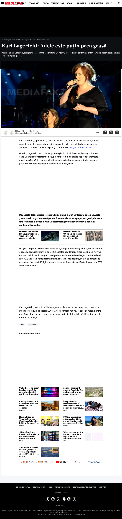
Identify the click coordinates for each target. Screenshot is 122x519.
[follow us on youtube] (61, 462)
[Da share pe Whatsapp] (117, 132)
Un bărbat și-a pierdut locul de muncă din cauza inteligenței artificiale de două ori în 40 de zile (29, 391)
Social (70, 3)
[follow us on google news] (27, 462)
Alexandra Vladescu (22, 133)
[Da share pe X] (111, 132)
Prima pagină (6, 40)
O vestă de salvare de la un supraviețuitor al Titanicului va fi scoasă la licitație (29, 235)
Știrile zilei (20, 3)
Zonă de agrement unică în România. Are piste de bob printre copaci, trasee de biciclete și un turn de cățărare (73, 391)
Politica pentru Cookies (42, 487)
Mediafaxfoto (36, 133)
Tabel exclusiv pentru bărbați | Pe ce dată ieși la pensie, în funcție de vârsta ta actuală (73, 435)
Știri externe (57, 3)
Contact (102, 487)
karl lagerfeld (32, 324)
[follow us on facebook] (94, 462)
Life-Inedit (81, 3)
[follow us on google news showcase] (44, 462)
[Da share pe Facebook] (105, 132)
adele (22, 324)
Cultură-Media (96, 3)
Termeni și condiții (62, 487)
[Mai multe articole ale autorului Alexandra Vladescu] (5, 132)
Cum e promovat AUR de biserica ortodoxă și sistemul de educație (28, 405)
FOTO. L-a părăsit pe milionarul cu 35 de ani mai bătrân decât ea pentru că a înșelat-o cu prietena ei (73, 420)
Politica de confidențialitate (84, 487)
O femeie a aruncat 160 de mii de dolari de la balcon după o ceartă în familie (73, 235)
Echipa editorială (23, 487)
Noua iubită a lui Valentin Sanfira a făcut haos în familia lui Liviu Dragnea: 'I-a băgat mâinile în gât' (28, 420)
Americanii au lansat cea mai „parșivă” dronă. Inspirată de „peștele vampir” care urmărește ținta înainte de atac (29, 451)
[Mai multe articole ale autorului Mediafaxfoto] (11, 132)
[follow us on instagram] (77, 462)
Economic (34, 3)
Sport (109, 3)
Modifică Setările (61, 493)
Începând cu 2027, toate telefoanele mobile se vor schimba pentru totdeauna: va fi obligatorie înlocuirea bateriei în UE (73, 405)
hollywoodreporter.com (80, 147)
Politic (45, 3)
